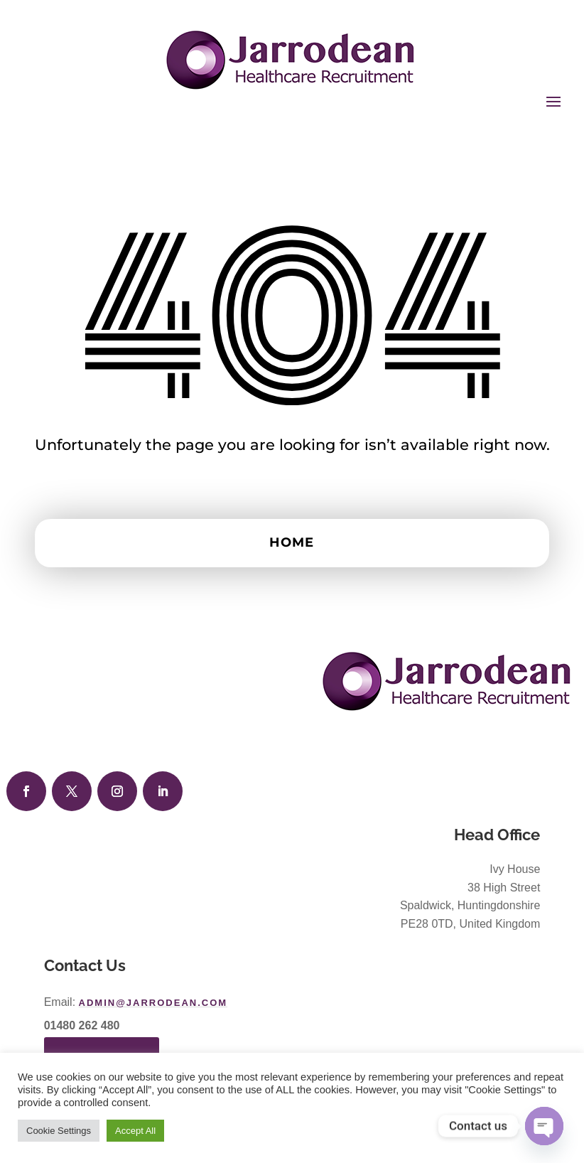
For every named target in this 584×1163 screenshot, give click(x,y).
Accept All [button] (135, 1130)
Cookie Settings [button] (58, 1130)
